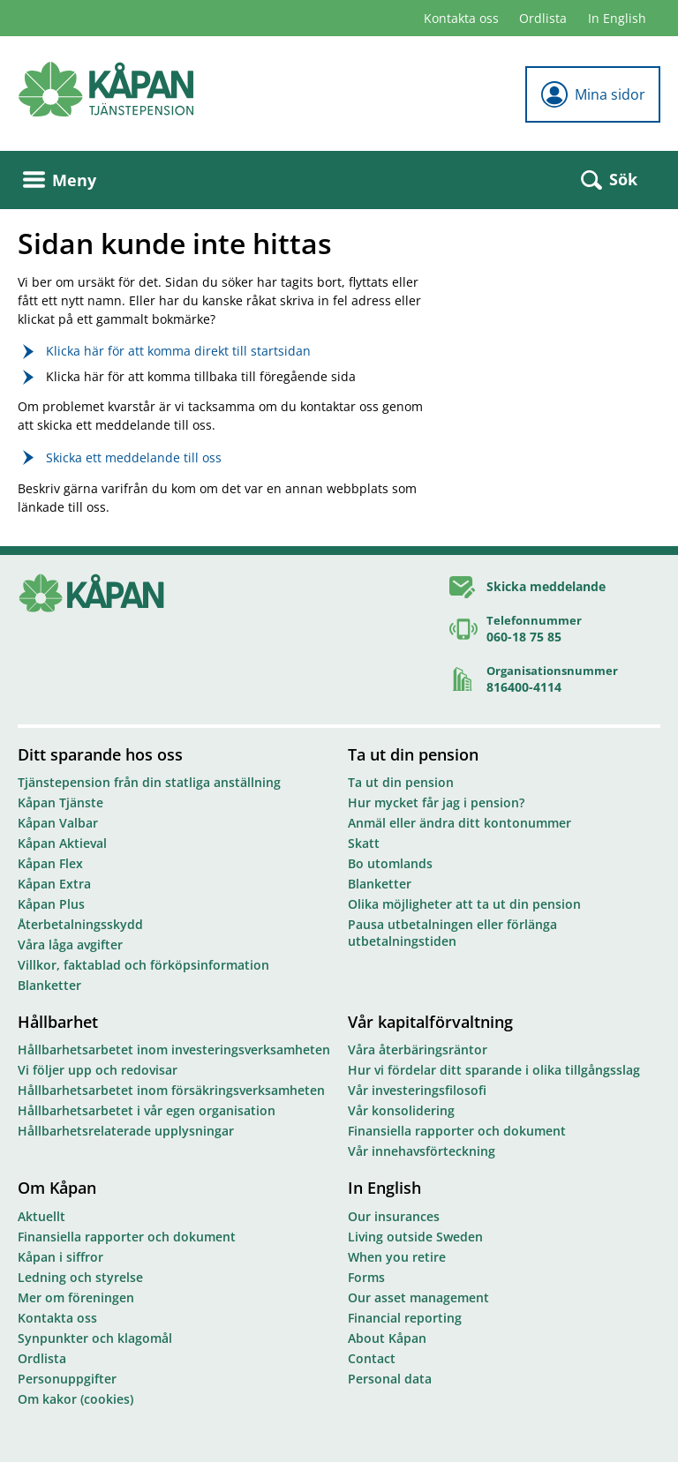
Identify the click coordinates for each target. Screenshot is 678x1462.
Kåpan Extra (54, 883)
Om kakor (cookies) (75, 1399)
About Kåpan (387, 1338)
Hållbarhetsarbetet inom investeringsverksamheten (174, 1049)
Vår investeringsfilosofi (417, 1090)
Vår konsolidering (401, 1110)
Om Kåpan (57, 1187)
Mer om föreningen (76, 1297)
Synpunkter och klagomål (95, 1338)
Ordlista (543, 18)
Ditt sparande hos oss (100, 754)
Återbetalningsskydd (80, 924)
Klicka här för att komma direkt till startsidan (178, 350)
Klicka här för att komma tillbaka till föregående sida (201, 376)
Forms (366, 1277)
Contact (372, 1358)
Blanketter (49, 985)
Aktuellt (41, 1216)
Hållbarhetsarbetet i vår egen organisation (146, 1110)
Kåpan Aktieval (62, 843)
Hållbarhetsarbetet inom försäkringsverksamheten (171, 1090)
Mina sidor (592, 94)
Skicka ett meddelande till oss (134, 457)
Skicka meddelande (546, 586)
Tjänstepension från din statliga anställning (149, 782)
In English (617, 18)
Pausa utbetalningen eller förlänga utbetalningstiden (452, 932)
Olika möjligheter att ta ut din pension (464, 904)
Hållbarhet (58, 1021)
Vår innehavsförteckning (421, 1151)
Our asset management (418, 1297)
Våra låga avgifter (70, 944)
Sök (609, 179)
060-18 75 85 (523, 636)
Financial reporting (405, 1317)
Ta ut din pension (413, 754)
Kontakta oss (461, 18)
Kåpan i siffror (60, 1256)
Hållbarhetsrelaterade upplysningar (126, 1130)
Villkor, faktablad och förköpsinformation (143, 964)
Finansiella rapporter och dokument (457, 1130)
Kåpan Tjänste (60, 802)
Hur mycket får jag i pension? (436, 802)
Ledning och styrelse (80, 1277)
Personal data (390, 1378)
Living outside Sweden (415, 1236)
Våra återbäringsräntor (417, 1049)
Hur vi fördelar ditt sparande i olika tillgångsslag (494, 1069)
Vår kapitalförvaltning (430, 1021)
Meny (59, 180)
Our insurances (394, 1216)
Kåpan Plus (51, 904)
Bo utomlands (390, 863)
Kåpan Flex (50, 863)
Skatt (364, 843)
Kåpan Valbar (58, 822)
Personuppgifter (67, 1378)
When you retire (397, 1256)
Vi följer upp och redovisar (97, 1069)
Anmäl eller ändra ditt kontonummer (459, 822)
